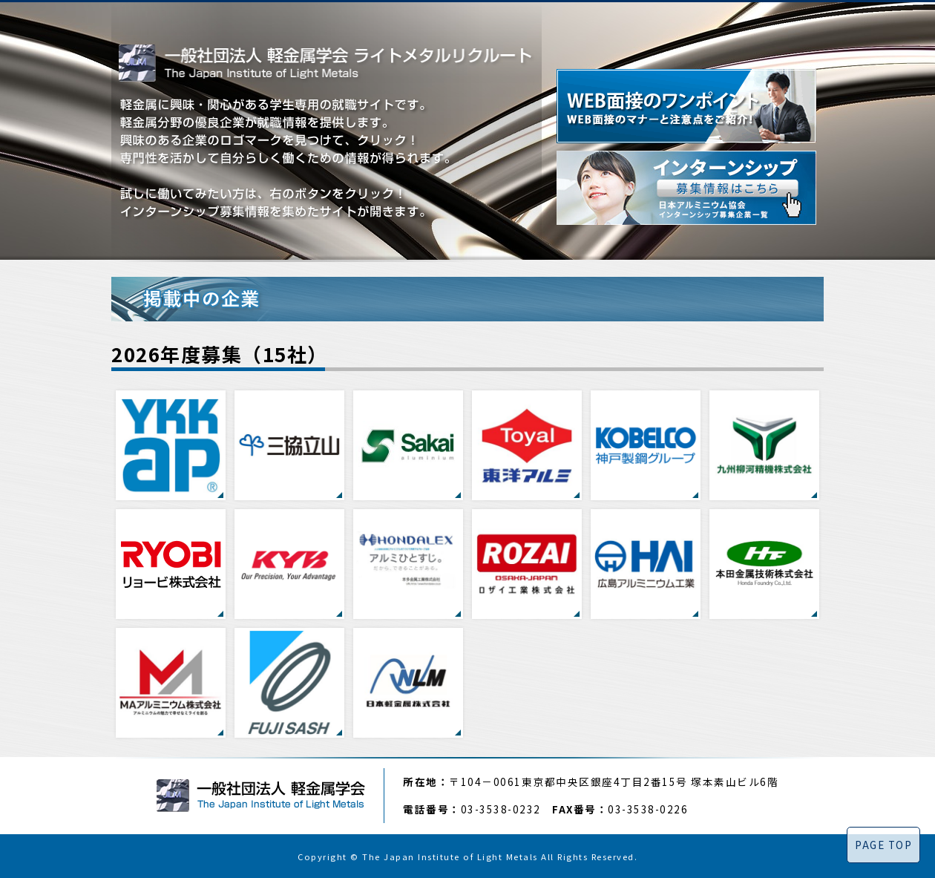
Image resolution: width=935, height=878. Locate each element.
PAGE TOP (883, 844)
